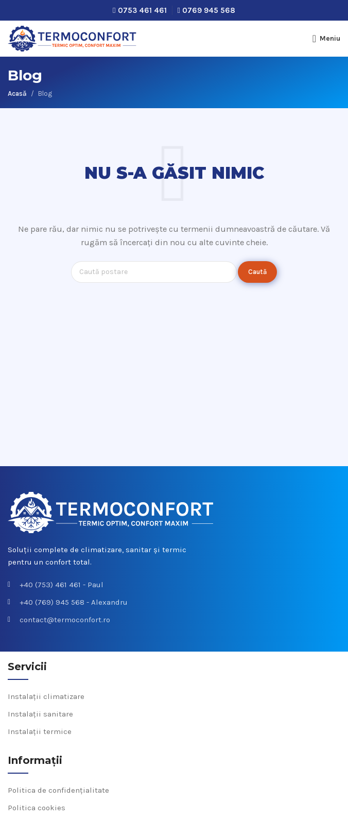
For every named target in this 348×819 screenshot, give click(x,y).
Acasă (17, 93)
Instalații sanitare (40, 714)
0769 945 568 (208, 10)
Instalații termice (40, 731)
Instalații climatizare (46, 696)
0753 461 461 (142, 10)
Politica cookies (36, 807)
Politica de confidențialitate (58, 790)
